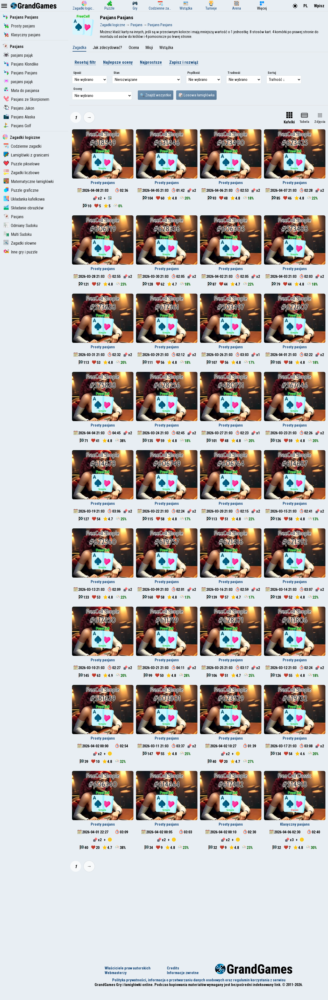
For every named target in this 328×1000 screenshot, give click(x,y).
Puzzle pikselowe (22, 163)
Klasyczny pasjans (22, 34)
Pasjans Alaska (19, 117)
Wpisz (319, 5)
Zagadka (79, 47)
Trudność (233, 73)
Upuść (77, 73)
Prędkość (193, 73)
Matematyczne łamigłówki (29, 181)
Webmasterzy (116, 972)
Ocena (134, 47)
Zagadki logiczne (21, 137)
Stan (116, 73)
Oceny (77, 89)
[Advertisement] (198, 914)
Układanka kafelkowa (24, 199)
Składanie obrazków (24, 207)
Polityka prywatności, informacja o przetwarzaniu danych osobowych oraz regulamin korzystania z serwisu (199, 980)
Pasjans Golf (17, 125)
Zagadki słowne (20, 243)
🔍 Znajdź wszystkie (155, 95)
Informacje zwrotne (183, 972)
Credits (173, 968)
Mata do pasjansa (21, 90)
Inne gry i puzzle (21, 252)
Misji (149, 47)
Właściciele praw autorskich (128, 968)
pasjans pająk (18, 55)
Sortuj (272, 73)
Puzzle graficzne (21, 190)
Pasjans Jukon (19, 108)
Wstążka (166, 47)
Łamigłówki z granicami (26, 155)
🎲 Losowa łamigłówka (196, 95)
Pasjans (13, 46)
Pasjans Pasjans (20, 17)
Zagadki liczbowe (21, 172)
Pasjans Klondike (21, 64)
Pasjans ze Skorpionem (26, 99)
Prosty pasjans (19, 26)
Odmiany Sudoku (21, 225)
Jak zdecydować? (107, 47)
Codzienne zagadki (22, 146)
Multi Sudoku (18, 234)
